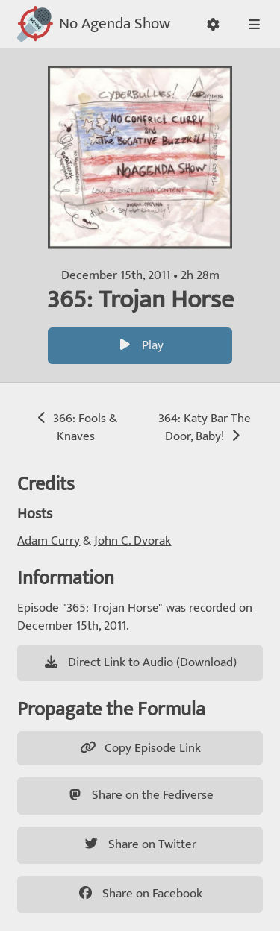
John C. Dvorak (132, 540)
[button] (213, 24)
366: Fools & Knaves (75, 427)
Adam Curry (48, 540)
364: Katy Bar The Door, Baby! (204, 427)
